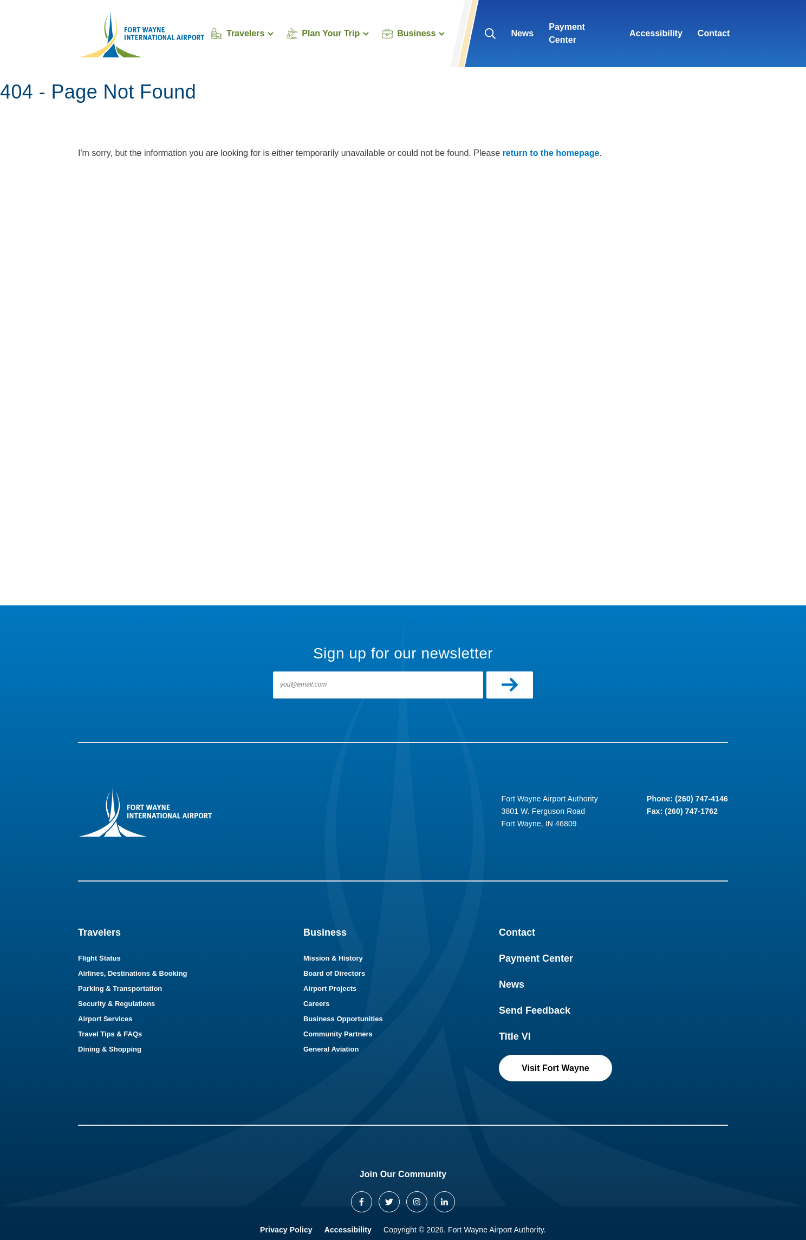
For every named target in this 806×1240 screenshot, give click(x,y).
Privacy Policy (286, 1229)
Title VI (515, 1036)
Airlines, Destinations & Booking (132, 973)
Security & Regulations (116, 1004)
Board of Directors (334, 973)
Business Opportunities (343, 1019)
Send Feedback (534, 1010)
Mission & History (333, 958)
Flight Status (99, 958)
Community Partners (338, 1034)
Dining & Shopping (109, 1049)
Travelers (99, 932)
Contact (714, 33)
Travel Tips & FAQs (110, 1034)
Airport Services (105, 1019)
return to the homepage (551, 153)
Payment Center (567, 33)
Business (325, 932)
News (522, 33)
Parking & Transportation (120, 988)
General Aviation (331, 1049)
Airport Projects (329, 988)
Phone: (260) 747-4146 (687, 798)
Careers (316, 1004)
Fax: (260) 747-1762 (682, 811)
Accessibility (655, 33)
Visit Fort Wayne (555, 1068)
